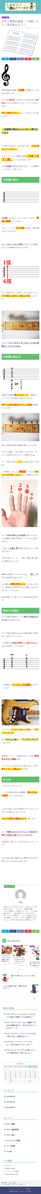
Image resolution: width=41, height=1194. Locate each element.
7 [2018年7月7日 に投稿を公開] (30, 1071)
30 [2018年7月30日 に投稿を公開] (6, 1079)
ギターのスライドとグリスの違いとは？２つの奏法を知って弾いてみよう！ (21, 1051)
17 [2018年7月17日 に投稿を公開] (10, 1075)
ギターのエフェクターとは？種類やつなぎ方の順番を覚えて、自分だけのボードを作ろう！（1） (21, 1025)
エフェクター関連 (13, 1140)
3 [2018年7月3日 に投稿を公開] (10, 1071)
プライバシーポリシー (16, 1189)
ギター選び (10, 1135)
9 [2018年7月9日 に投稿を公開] (5, 1073)
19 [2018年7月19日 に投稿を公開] (20, 1075)
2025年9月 (10, 1096)
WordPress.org (11, 1174)
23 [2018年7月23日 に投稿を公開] (6, 1077)
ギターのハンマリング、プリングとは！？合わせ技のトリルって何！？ (19, 1043)
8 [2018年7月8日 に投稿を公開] (35, 1071)
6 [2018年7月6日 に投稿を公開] (25, 1071)
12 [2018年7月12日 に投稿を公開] (20, 1073)
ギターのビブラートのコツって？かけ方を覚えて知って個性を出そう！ (21, 1035)
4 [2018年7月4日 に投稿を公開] (15, 1071)
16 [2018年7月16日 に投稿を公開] (6, 1075)
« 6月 (10, 1081)
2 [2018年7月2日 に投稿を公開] (5, 1071)
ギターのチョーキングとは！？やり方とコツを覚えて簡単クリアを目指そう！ (21, 1015)
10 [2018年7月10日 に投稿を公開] (10, 1073)
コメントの (11, 1171)
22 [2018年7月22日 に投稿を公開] (35, 1075)
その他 (9, 1151)
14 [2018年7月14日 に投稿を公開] (30, 1073)
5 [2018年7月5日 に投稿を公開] (20, 1071)
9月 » (30, 1081)
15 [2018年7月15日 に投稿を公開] (35, 1073)
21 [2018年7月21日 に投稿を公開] (30, 1075)
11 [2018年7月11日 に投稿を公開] (15, 1073)
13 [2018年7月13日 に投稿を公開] (25, 1073)
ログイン (8, 1165)
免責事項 (28, 1189)
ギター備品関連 (12, 1129)
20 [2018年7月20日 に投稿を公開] (25, 1075)
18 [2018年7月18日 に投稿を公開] (15, 1075)
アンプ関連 (10, 1146)
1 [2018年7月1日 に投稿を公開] (35, 1069)
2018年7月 (10, 1102)
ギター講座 (5, 17)
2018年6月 (10, 1107)
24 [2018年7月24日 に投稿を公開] (10, 1077)
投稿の (10, 1168)
